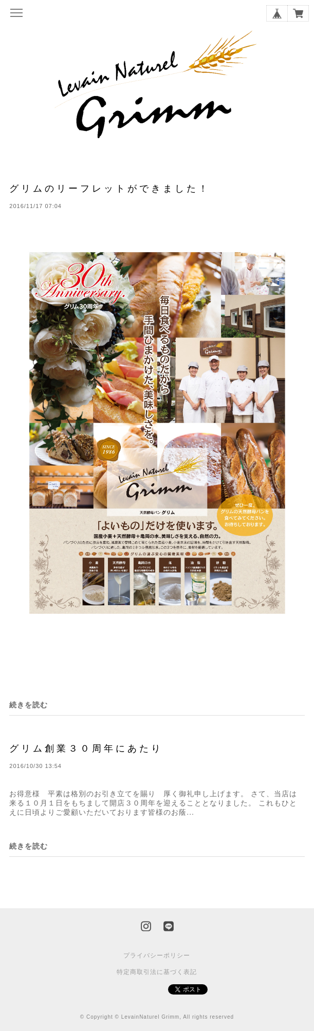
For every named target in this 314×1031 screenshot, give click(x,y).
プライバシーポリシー (156, 955)
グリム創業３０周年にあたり (86, 748)
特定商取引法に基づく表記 (157, 972)
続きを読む (28, 705)
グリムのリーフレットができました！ (109, 188)
